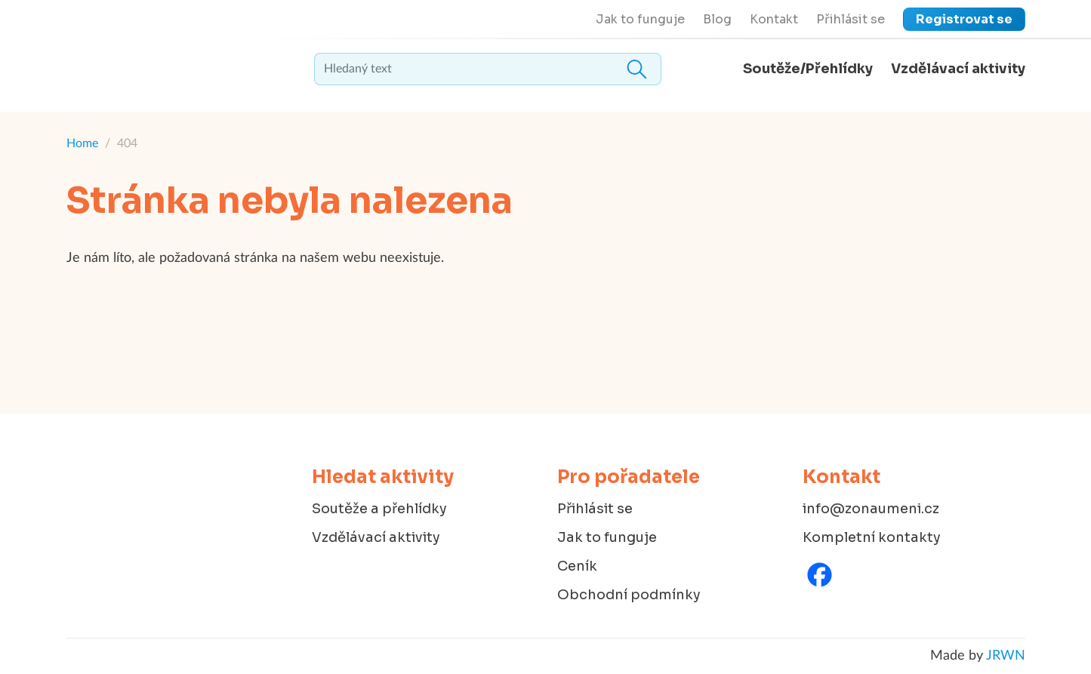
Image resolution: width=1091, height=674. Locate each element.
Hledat (637, 69)
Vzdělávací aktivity (958, 68)
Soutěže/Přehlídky (808, 68)
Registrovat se (964, 19)
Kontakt (774, 19)
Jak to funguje (640, 19)
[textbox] (487, 69)
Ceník (577, 566)
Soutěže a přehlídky (379, 508)
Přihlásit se (850, 19)
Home (82, 143)
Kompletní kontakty (872, 537)
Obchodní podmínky (629, 594)
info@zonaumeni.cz (871, 508)
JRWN (1005, 656)
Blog (717, 19)
